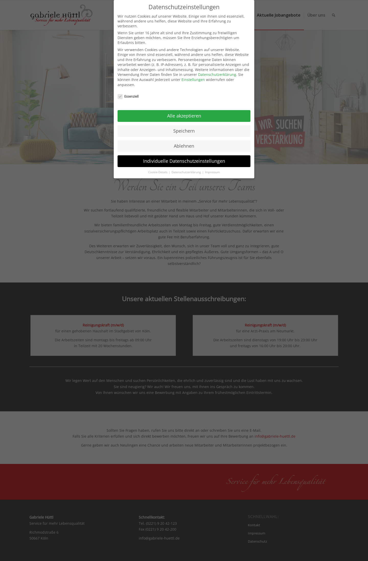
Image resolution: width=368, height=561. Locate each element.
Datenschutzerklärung (217, 70)
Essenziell (128, 92)
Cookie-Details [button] (158, 168)
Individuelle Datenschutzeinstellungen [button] (184, 157)
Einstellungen (193, 76)
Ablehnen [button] (184, 142)
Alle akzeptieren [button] (184, 112)
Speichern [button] (184, 127)
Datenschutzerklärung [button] (186, 168)
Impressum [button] (212, 168)
